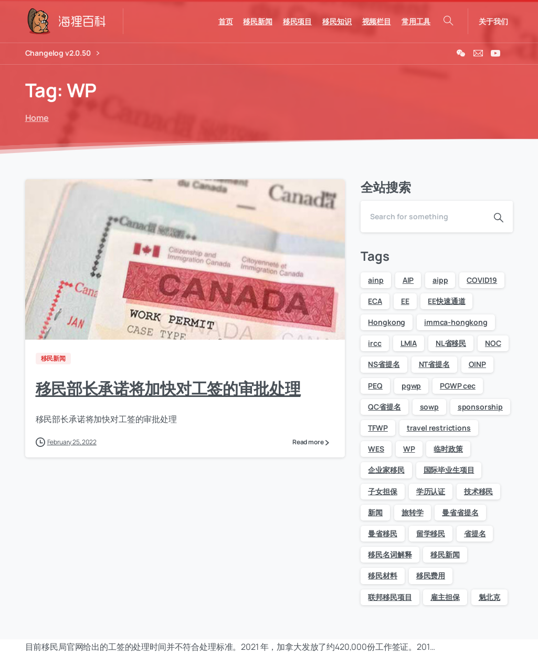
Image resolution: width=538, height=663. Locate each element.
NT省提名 (434, 364)
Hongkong (386, 322)
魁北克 (490, 597)
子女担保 (382, 491)
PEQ (375, 386)
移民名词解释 (390, 554)
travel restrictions (439, 428)
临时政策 (448, 449)
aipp (440, 280)
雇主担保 (444, 597)
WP (409, 449)
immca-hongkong (456, 322)
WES (376, 449)
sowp (429, 407)
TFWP (377, 428)
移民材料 (382, 575)
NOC (493, 343)
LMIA (408, 343)
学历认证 (430, 491)
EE (405, 301)
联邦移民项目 (390, 597)
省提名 (475, 533)
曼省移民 (382, 533)
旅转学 (413, 512)
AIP (408, 280)
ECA (375, 301)
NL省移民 (451, 343)
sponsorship (480, 407)
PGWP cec (458, 386)
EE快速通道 (446, 301)
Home (35, 118)
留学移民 (430, 533)
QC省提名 (384, 407)
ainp (375, 280)
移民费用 (430, 575)
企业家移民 (386, 470)
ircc (374, 343)
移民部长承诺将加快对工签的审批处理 (168, 388)
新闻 (375, 512)
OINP (477, 364)
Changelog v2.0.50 (62, 53)
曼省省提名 (460, 512)
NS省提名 (383, 364)
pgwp (411, 386)
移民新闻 (444, 554)
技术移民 (478, 491)
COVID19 (482, 280)
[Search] (422, 216)
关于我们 (493, 21)
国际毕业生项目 (449, 470)
